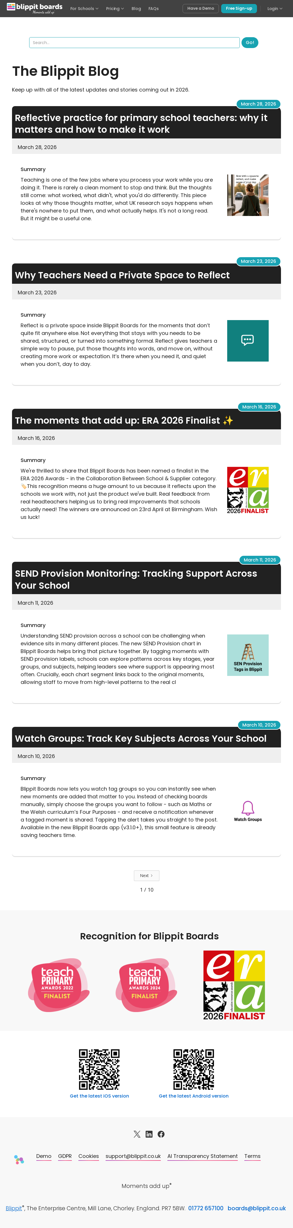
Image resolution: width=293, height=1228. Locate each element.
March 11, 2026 (260, 560)
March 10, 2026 (259, 725)
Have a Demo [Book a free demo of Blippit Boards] (200, 8)
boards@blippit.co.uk (257, 1208)
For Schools (84, 8)
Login (275, 8)
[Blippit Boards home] (34, 8)
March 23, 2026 (258, 261)
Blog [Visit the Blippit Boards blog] (136, 8)
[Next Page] (146, 875)
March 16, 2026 (259, 407)
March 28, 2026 (258, 104)
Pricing (115, 8)
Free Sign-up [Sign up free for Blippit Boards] (239, 8)
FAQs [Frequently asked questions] (154, 8)
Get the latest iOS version (99, 1096)
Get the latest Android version (194, 1096)
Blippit (14, 1208)
